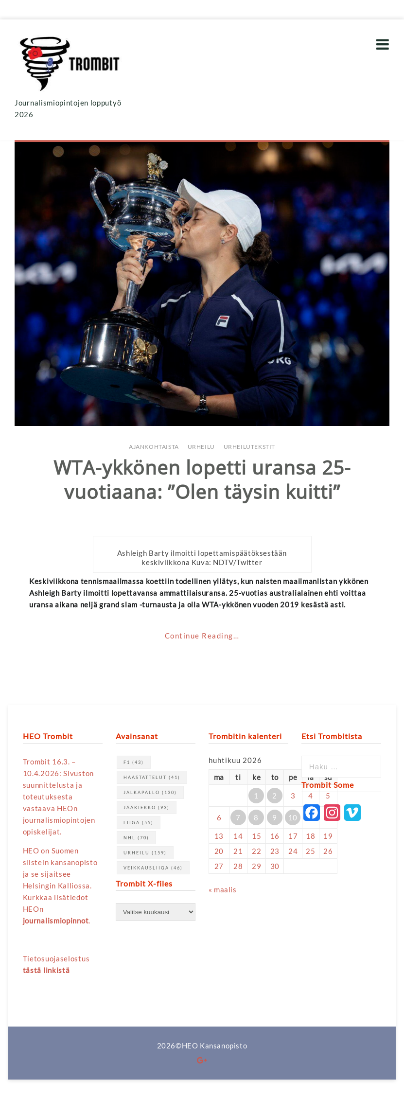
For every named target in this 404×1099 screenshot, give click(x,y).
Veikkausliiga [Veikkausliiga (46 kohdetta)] (153, 867)
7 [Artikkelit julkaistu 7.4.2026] (238, 817)
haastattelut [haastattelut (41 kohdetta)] (151, 777)
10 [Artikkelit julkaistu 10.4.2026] (293, 817)
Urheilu (201, 446)
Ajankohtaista (154, 446)
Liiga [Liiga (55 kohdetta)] (138, 822)
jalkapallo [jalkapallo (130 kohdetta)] (150, 792)
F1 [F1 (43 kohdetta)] (133, 762)
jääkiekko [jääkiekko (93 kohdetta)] (146, 807)
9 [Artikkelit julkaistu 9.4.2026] (274, 817)
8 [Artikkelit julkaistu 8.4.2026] (256, 817)
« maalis (223, 889)
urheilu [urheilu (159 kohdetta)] (145, 852)
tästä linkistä (46, 970)
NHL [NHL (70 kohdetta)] (136, 837)
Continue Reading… (202, 635)
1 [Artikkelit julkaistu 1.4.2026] (256, 795)
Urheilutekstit (249, 446)
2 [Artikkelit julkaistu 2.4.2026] (274, 795)
